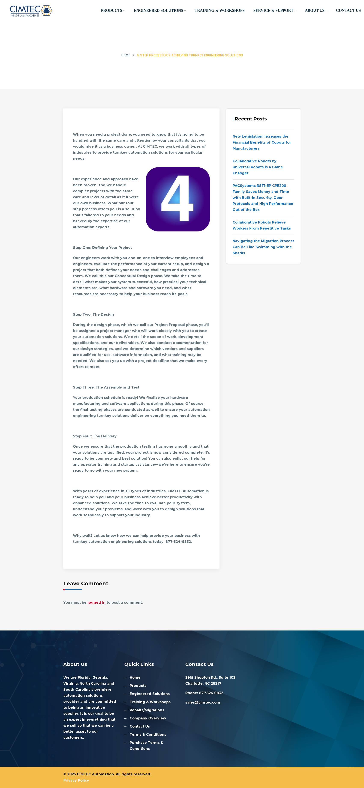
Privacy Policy (76, 780)
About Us (315, 10)
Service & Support (274, 10)
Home (125, 55)
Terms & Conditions (148, 734)
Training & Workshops (220, 10)
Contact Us (348, 10)
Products (112, 10)
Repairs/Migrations (147, 710)
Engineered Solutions (159, 10)
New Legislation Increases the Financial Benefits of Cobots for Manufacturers (262, 142)
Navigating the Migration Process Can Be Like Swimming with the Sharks (263, 247)
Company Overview (148, 718)
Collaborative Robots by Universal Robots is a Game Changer (258, 167)
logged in (96, 602)
